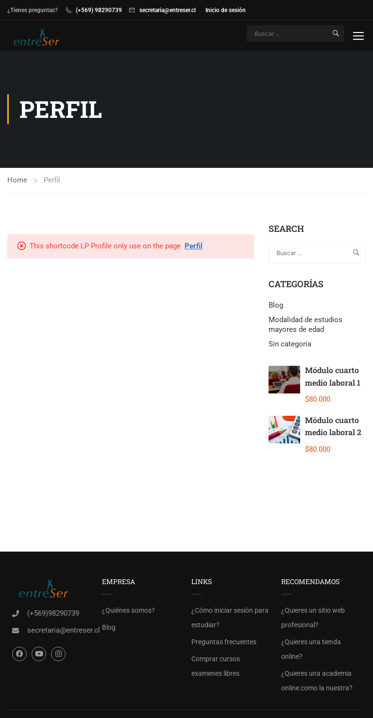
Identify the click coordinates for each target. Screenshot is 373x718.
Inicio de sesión (225, 10)
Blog (276, 306)
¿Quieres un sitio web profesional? (313, 619)
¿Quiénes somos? (128, 612)
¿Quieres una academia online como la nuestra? (317, 682)
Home (17, 181)
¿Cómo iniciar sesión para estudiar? (230, 619)
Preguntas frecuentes (223, 643)
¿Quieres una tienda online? (311, 650)
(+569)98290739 (53, 614)
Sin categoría (290, 345)
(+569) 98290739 (99, 10)
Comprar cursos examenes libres (215, 667)
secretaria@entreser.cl (167, 10)
